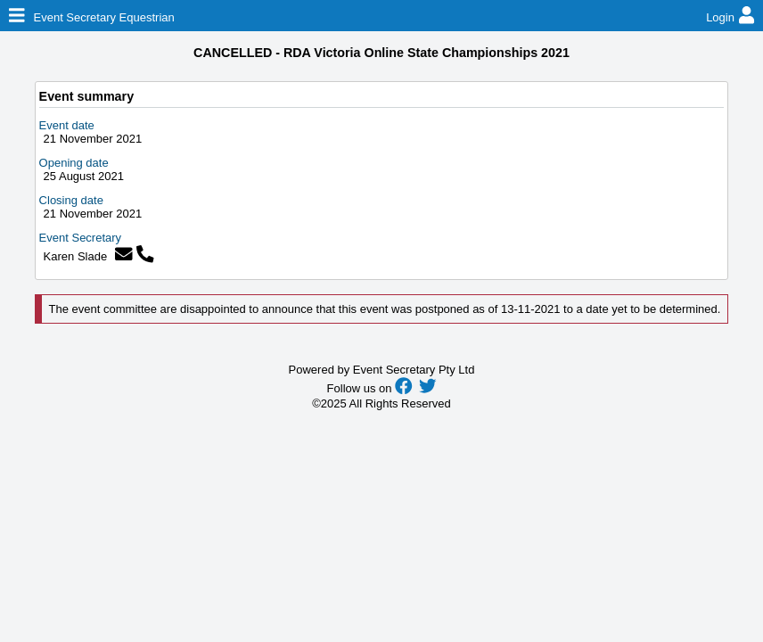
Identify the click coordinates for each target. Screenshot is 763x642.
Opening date (74, 162)
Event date (66, 125)
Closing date (71, 200)
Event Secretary (80, 237)
